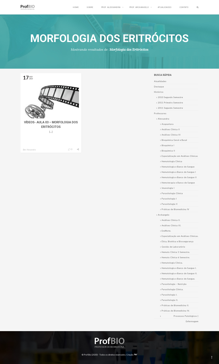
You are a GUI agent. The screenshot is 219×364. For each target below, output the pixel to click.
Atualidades (165, 7)
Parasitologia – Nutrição (174, 284)
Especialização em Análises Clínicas (180, 156)
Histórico (158, 92)
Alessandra (31, 149)
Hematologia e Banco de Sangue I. (179, 268)
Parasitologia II (169, 204)
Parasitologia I (169, 198)
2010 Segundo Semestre (170, 97)
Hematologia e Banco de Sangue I (179, 172)
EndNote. (166, 231)
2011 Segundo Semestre (170, 108)
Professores (160, 113)
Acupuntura (168, 124)
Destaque (159, 86)
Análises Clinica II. (171, 220)
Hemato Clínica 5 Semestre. (176, 252)
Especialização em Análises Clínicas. (180, 236)
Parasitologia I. (169, 295)
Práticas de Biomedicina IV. (176, 310)
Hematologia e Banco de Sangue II (179, 177)
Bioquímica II (168, 150)
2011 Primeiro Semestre (170, 102)
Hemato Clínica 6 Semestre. (176, 257)
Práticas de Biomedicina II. (175, 305)
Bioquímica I (168, 145)
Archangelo (163, 215)
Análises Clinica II (171, 129)
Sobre (90, 7)
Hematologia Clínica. (172, 263)
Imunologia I (168, 188)
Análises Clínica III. (171, 225)
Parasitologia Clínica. (172, 289)
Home (76, 7)
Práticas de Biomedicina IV (175, 209)
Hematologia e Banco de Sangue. (178, 279)
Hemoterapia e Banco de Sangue (178, 182)
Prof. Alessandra (111, 7)
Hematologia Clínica (172, 161)
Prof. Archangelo (139, 7)
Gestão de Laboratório (173, 247)
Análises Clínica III (171, 135)
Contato (184, 7)
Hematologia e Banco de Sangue (178, 166)
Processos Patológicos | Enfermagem (186, 319)
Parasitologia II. (170, 300)
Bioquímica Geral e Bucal (174, 140)
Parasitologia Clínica (172, 193)
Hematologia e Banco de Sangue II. (179, 273)
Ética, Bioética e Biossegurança (177, 241)
